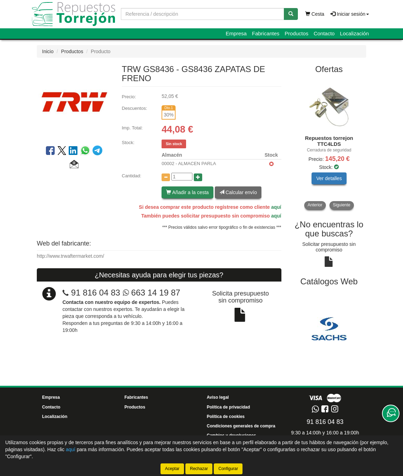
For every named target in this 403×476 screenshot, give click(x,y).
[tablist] (329, 144)
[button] (74, 165)
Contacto (324, 33)
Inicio (48, 51)
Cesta (314, 14)
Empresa (236, 33)
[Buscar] (291, 14)
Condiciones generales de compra (241, 426)
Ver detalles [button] (329, 178)
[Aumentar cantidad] (198, 177)
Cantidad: (132, 175)
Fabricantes (265, 33)
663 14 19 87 (151, 292)
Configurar (228, 468)
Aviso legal (218, 397)
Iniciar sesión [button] (349, 14)
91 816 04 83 (95, 292)
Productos (296, 33)
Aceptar (172, 468)
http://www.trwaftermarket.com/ (70, 256)
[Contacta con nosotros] (390, 413)
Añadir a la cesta (187, 192)
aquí (276, 207)
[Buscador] (202, 14)
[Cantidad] (181, 176)
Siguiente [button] (341, 205)
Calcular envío (238, 192)
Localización (354, 33)
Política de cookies (226, 416)
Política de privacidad (228, 407)
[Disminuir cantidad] (166, 177)
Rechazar (199, 468)
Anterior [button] (315, 205)
